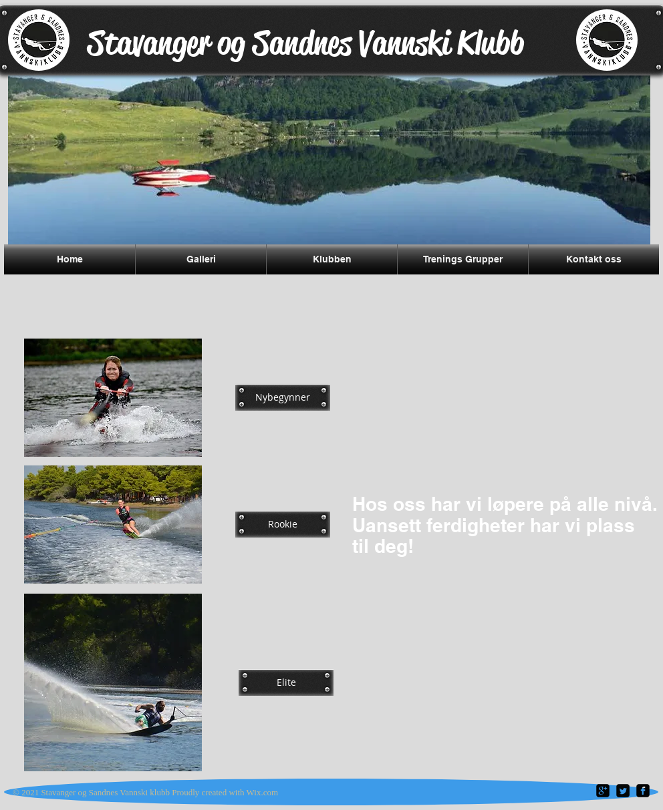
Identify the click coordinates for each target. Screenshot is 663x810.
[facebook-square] (643, 790)
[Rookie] (282, 524)
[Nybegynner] (282, 397)
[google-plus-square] (603, 790)
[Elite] (286, 682)
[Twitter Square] (623, 790)
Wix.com (263, 792)
